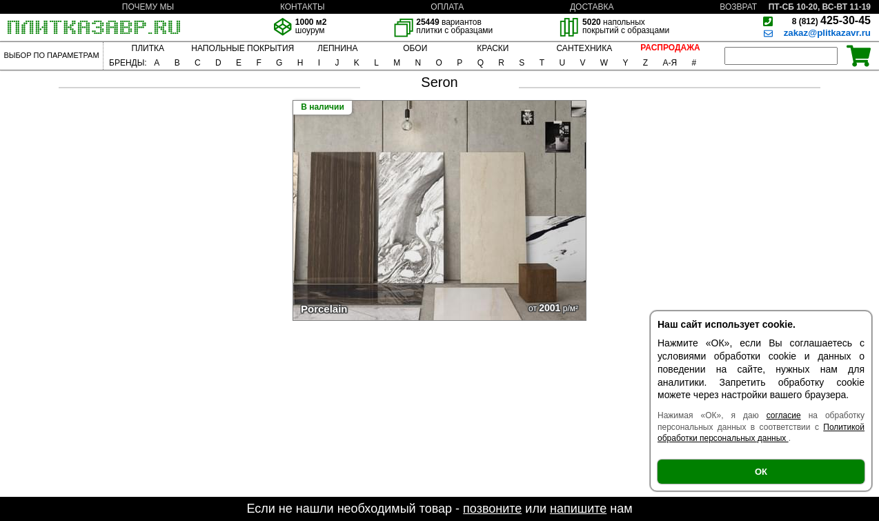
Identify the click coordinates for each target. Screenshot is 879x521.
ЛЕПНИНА (337, 48)
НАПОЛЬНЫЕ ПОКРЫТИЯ (242, 48)
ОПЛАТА (447, 7)
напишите (578, 508)
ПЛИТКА (148, 48)
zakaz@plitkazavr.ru (827, 33)
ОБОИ (415, 48)
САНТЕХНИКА (584, 48)
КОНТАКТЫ (302, 7)
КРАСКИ (492, 48)
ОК (761, 471)
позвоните (492, 508)
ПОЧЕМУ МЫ (148, 7)
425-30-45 (831, 20)
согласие (784, 415)
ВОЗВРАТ (738, 7)
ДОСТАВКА (592, 7)
